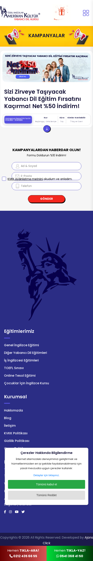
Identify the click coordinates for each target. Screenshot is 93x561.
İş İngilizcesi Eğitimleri (21, 360)
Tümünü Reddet (46, 495)
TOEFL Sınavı (14, 368)
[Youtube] (16, 512)
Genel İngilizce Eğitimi (21, 345)
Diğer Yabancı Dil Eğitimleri (25, 352)
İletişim (10, 425)
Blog (7, 418)
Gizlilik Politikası (16, 441)
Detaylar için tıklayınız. (46, 475)
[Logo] (20, 12)
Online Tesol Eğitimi (20, 375)
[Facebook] (5, 512)
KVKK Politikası (16, 433)
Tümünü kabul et (46, 484)
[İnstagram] (10, 512)
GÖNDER (46, 199)
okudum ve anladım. (40, 179)
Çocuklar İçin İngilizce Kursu (26, 383)
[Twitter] (23, 512)
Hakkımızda (13, 410)
